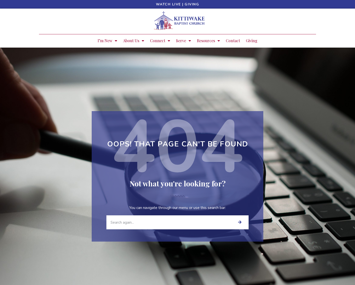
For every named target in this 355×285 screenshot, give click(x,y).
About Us (133, 40)
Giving (192, 4)
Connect (160, 40)
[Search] (240, 222)
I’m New (107, 40)
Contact (233, 40)
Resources (208, 40)
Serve (183, 40)
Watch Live (168, 4)
